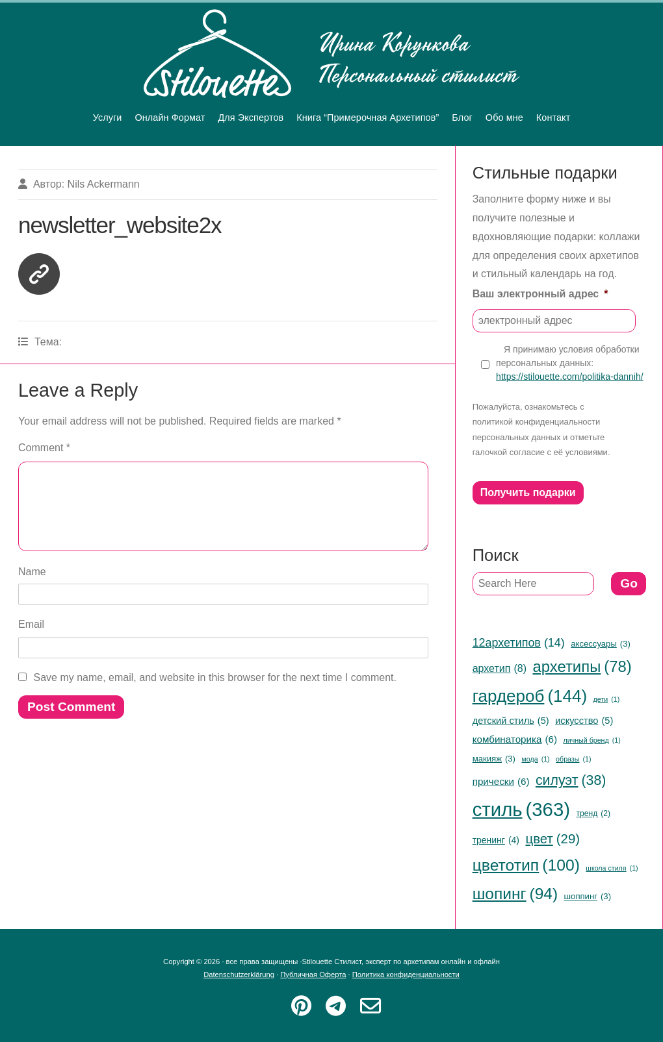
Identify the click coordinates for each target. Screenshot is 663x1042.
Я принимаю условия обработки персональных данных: (569, 363)
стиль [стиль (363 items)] (521, 810)
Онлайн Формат (170, 117)
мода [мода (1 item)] (535, 759)
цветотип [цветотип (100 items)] (526, 865)
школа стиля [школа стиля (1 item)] (612, 868)
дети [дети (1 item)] (606, 699)
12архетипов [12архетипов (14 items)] (519, 642)
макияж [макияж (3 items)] (494, 759)
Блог (462, 117)
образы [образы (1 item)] (573, 759)
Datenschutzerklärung (238, 974)
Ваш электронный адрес (540, 293)
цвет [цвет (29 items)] (552, 839)
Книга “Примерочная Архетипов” (367, 117)
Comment (44, 447)
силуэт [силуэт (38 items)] (571, 780)
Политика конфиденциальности (406, 974)
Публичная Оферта (313, 974)
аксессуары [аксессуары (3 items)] (600, 644)
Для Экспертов (250, 117)
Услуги (107, 117)
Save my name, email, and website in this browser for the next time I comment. (215, 693)
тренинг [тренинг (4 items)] (496, 840)
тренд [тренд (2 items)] (593, 814)
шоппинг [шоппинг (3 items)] (587, 896)
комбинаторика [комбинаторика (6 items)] (515, 739)
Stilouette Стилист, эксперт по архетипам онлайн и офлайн (332, 54)
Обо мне (504, 117)
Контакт (553, 117)
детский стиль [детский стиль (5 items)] (511, 720)
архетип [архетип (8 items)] (499, 668)
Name (32, 587)
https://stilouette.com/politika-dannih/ (569, 376)
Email (31, 639)
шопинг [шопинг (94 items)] (515, 894)
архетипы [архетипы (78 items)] (581, 667)
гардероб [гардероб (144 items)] (530, 696)
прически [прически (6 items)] (501, 781)
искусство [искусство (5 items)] (584, 720)
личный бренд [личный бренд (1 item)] (591, 740)
